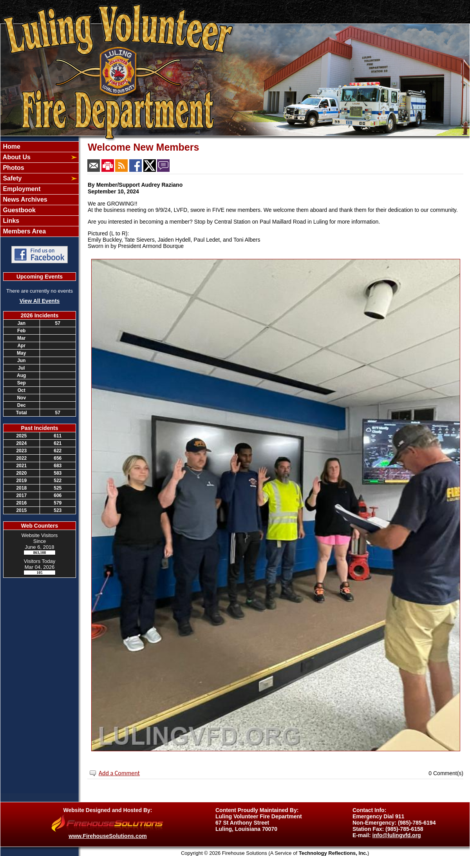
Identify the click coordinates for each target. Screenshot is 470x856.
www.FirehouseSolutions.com (107, 836)
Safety (11, 178)
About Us (16, 157)
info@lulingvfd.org (396, 835)
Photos (12, 167)
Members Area (23, 231)
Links (10, 220)
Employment (20, 189)
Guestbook (18, 210)
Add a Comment (119, 773)
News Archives (24, 199)
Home (10, 146)
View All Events (40, 301)
